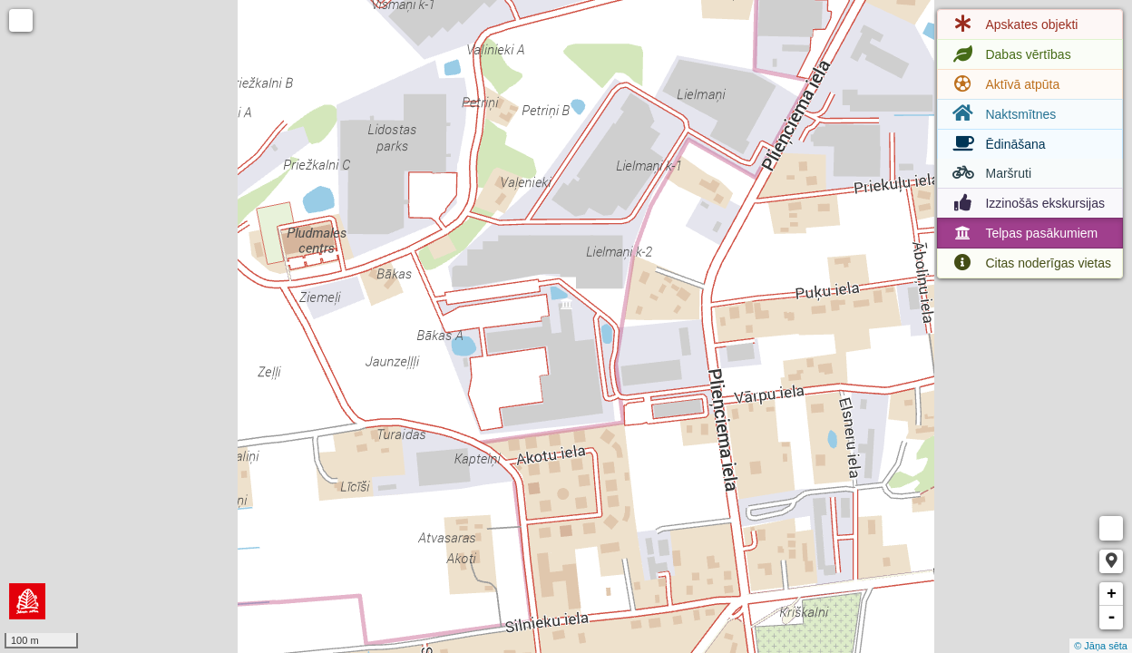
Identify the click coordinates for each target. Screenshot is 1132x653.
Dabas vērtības (1009, 54)
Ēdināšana (997, 144)
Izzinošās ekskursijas (1027, 203)
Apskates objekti (1013, 24)
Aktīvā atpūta (1004, 84)
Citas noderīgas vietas (1030, 263)
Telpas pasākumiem (1023, 233)
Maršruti (990, 173)
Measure (1111, 528)
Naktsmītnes (1002, 114)
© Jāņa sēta (1100, 645)
